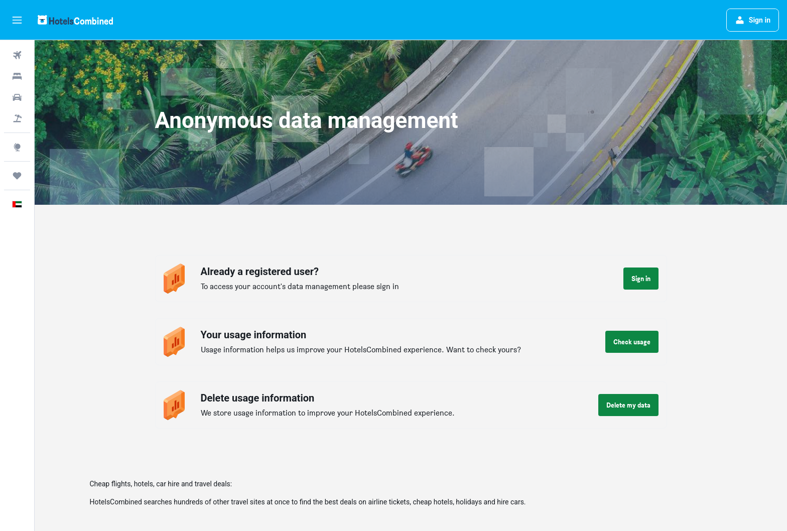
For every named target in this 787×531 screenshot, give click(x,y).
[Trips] (17, 176)
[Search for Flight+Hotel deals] (17, 118)
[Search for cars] (17, 97)
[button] (17, 20)
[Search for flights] (17, 55)
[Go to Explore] (17, 147)
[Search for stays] (17, 76)
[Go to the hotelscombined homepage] (75, 20)
